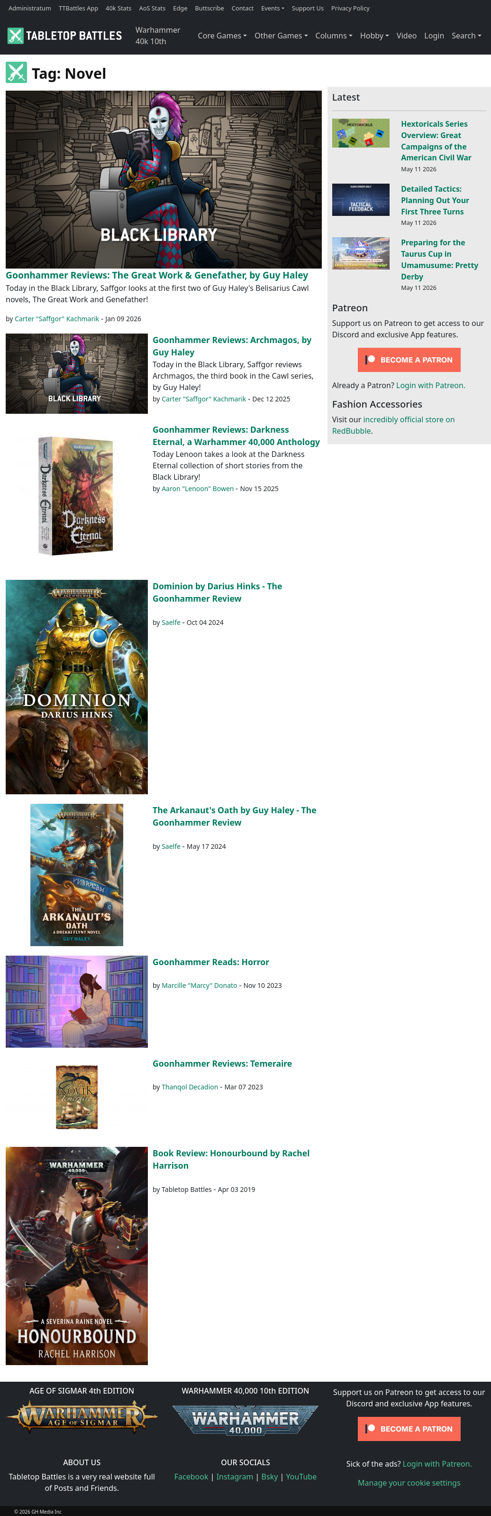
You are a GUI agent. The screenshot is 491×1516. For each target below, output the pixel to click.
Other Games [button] (278, 35)
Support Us (308, 8)
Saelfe (171, 622)
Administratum (30, 8)
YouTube (301, 1476)
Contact (243, 8)
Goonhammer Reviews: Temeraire (222, 1063)
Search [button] (464, 35)
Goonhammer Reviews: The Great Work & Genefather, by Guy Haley (157, 275)
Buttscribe (209, 8)
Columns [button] (331, 35)
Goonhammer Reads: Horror (211, 961)
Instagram (235, 1476)
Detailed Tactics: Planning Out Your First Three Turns (435, 200)
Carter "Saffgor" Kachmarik (57, 318)
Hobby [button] (371, 35)
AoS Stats (152, 8)
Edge (180, 8)
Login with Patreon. (430, 385)
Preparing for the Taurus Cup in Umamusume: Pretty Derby (439, 259)
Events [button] (270, 8)
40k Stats (118, 8)
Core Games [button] (220, 35)
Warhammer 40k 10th (158, 36)
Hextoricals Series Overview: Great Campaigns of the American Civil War (436, 141)
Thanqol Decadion (190, 1086)
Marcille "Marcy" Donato (199, 985)
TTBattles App (78, 8)
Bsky (270, 1476)
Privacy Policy (350, 8)
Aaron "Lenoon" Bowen (198, 488)
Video (407, 35)
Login (434, 35)
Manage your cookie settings (409, 1483)
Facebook (191, 1476)
